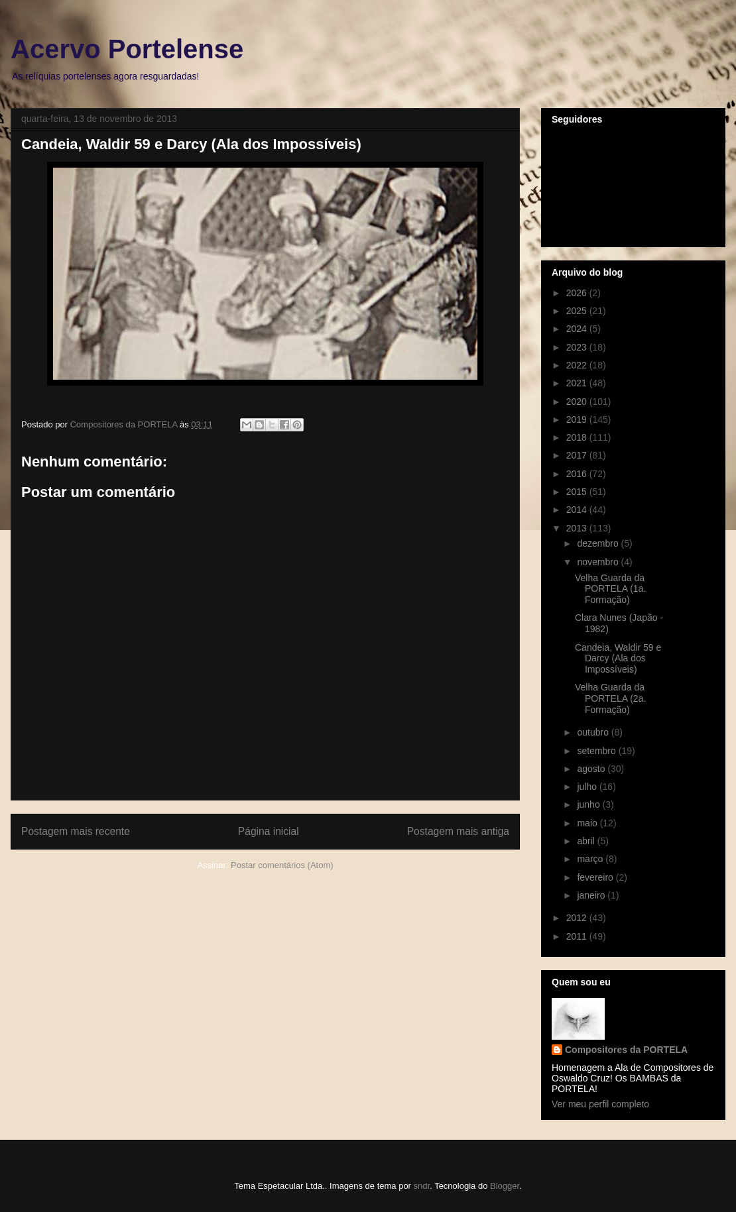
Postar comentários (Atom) (282, 865)
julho (588, 786)
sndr (422, 1186)
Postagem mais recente (75, 831)
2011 (577, 936)
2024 (577, 328)
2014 (577, 509)
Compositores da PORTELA (626, 1049)
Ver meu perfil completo (600, 1104)
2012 (577, 917)
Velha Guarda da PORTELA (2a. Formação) (610, 698)
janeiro (592, 895)
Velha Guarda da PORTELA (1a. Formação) (610, 589)
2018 (577, 437)
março (591, 859)
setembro (597, 750)
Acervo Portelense (127, 49)
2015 (577, 491)
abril (587, 841)
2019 (577, 419)
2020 (577, 401)
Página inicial (268, 831)
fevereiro (596, 877)
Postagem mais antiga (458, 831)
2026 (577, 293)
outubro (594, 732)
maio (588, 823)
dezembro (599, 543)
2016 (577, 473)
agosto (592, 768)
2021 (577, 383)
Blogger (504, 1186)
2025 (577, 310)
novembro (599, 562)
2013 (577, 528)
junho (589, 804)
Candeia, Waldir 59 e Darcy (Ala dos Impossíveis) (618, 658)
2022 (577, 365)
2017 (577, 455)
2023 (577, 347)
